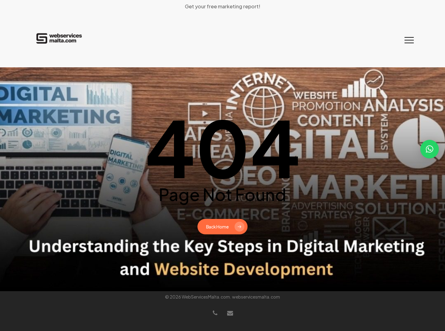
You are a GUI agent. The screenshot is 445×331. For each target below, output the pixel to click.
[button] (409, 40)
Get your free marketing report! (222, 6)
